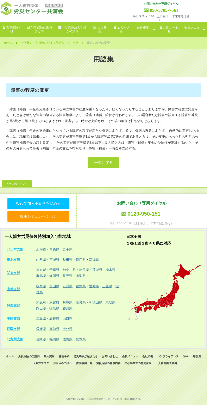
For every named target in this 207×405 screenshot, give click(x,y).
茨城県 (97, 270)
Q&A (186, 356)
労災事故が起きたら (86, 356)
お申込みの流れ (62, 363)
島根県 (54, 318)
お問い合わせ (171, 29)
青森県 (54, 249)
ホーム (8, 42)
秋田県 (68, 259)
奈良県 (81, 302)
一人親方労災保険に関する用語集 (42, 42)
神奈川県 (69, 270)
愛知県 (94, 286)
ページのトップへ (17, 183)
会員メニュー (192, 29)
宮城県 (54, 259)
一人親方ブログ (39, 363)
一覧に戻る (103, 163)
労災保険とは (13, 29)
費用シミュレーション (38, 216)
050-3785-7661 (164, 10)
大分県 (68, 329)
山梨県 (81, 276)
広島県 (41, 318)
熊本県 (81, 339)
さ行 (76, 42)
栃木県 (110, 270)
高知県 (54, 329)
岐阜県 (41, 286)
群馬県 (41, 276)
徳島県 (54, 308)
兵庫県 (68, 302)
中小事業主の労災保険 (138, 363)
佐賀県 (68, 339)
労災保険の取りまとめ (41, 29)
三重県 (107, 286)
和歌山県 (95, 302)
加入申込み (123, 29)
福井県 (81, 286)
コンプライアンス (168, 356)
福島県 (81, 259)
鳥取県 (110, 302)
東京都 (41, 270)
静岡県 (54, 276)
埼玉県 (84, 270)
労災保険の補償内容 (108, 363)
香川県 (68, 308)
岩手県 (68, 249)
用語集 (197, 356)
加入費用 (102, 29)
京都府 (54, 302)
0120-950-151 (143, 214)
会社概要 (143, 27)
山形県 (41, 259)
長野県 (68, 276)
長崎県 (41, 339)
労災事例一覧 (84, 363)
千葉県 (54, 270)
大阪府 (41, 302)
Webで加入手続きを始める (38, 203)
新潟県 (94, 259)
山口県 (68, 318)
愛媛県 (41, 329)
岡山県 (41, 308)
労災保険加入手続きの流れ (74, 29)
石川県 (68, 286)
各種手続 (64, 356)
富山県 (54, 286)
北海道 (41, 249)
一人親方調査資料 (166, 363)
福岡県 (54, 339)
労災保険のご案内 (29, 356)
